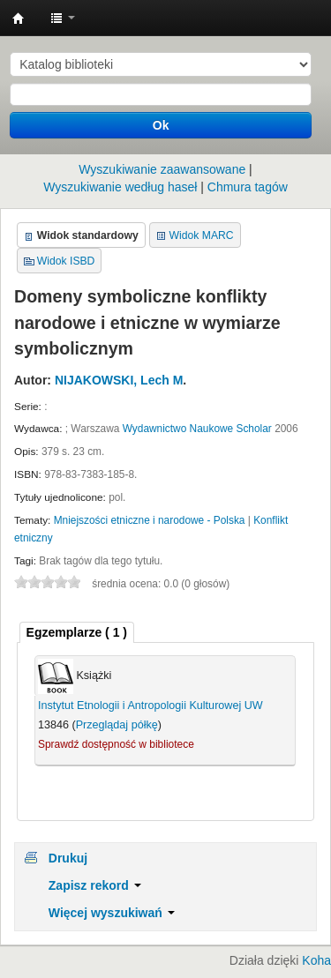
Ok (161, 125)
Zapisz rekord (95, 885)
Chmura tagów (247, 187)
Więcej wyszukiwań (112, 913)
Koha (316, 960)
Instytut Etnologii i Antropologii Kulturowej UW (18, 18)
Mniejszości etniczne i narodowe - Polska (149, 520)
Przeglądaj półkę (117, 725)
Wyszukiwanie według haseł (120, 187)
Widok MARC (201, 235)
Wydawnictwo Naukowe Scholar (197, 428)
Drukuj (68, 858)
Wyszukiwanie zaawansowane (162, 169)
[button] (62, 17)
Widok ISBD (66, 261)
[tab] (76, 633)
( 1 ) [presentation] (76, 632)
